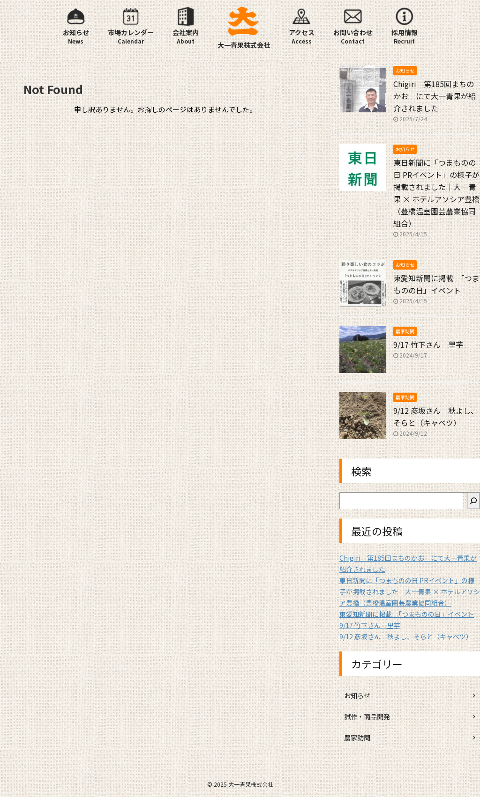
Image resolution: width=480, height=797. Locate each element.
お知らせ (357, 695)
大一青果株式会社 (244, 45)
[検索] (473, 501)
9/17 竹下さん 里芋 (428, 344)
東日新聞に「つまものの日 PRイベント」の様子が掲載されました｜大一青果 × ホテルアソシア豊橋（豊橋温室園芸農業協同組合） (409, 591)
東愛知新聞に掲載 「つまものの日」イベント (406, 614)
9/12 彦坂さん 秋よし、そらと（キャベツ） (405, 636)
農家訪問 (357, 737)
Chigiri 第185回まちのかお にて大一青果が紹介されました (434, 96)
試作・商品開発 (367, 716)
